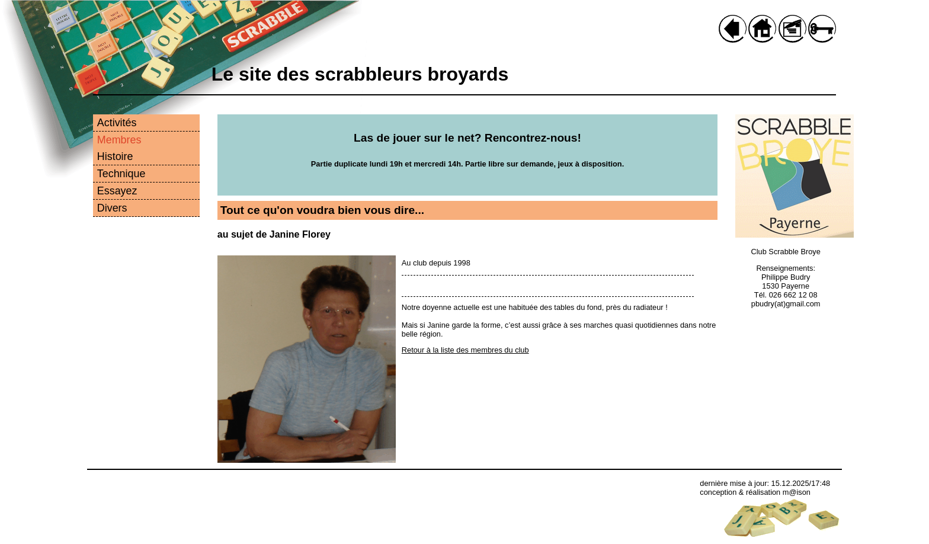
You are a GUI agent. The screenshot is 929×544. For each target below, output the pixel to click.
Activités (117, 123)
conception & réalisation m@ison (755, 492)
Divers (112, 208)
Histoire (115, 156)
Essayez (117, 191)
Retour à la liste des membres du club (465, 349)
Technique (121, 174)
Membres (119, 140)
